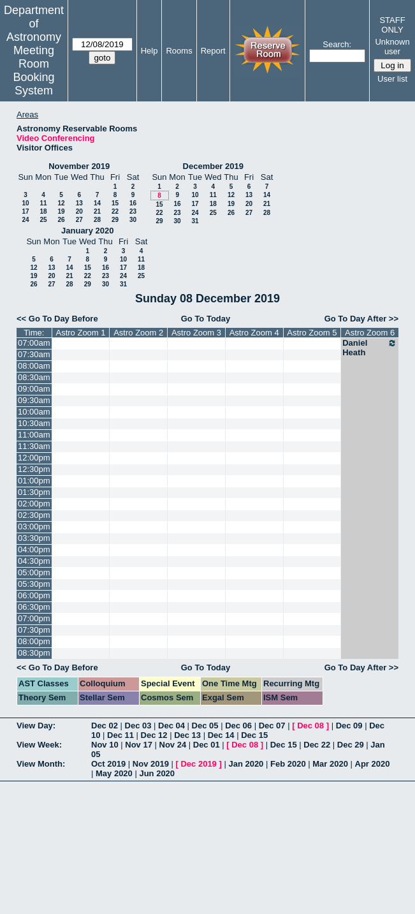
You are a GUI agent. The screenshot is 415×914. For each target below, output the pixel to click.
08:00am (34, 366)
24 (25, 219)
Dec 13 (187, 735)
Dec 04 (171, 725)
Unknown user (392, 46)
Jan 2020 (245, 764)
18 (43, 211)
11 (43, 203)
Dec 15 (254, 735)
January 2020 (87, 230)
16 (132, 203)
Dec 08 (310, 725)
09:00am (34, 389)
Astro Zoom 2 (138, 332)
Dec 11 (120, 735)
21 (97, 211)
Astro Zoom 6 (370, 332)
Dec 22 (316, 744)
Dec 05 (205, 725)
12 (60, 203)
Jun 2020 (157, 773)
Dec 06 (238, 725)
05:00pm (34, 572)
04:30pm (34, 561)
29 (115, 219)
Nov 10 (105, 744)
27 (79, 219)
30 (132, 219)
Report (213, 50)
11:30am (34, 446)
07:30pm (34, 630)
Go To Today (206, 318)
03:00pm (34, 526)
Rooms (179, 50)
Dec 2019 (198, 764)
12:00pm (34, 457)
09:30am (34, 400)
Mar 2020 (330, 764)
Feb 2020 (288, 764)
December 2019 (213, 166)
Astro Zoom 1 (80, 332)
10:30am (34, 423)
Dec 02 (104, 725)
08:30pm (34, 653)
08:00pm (34, 641)
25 (43, 219)
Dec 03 (138, 725)
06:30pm (34, 607)
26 (60, 219)
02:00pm (34, 503)
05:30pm (34, 584)
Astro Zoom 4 (254, 332)
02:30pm (34, 515)
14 (97, 203)
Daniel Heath (369, 347)
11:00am (34, 434)
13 (79, 203)
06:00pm (34, 595)
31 (194, 221)
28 (97, 219)
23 (132, 211)
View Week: (39, 744)
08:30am (34, 377)
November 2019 (79, 166)
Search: (337, 44)
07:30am (34, 354)
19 (60, 211)
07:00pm (34, 618)
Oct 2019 (108, 764)
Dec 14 (221, 735)
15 (115, 203)
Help (149, 50)
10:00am (34, 411)
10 (25, 203)
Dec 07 (272, 725)
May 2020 (114, 773)
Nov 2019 (151, 764)
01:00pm (34, 480)
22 (115, 211)
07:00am (34, 343)
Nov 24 (173, 744)
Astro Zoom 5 (312, 332)
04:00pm (34, 549)
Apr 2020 (372, 764)
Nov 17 (138, 744)
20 (79, 211)
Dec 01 (206, 744)
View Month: (41, 764)
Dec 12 (154, 735)
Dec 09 (349, 725)
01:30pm (34, 492)
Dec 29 (350, 744)
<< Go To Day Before (57, 318)
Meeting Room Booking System (33, 70)
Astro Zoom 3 (196, 332)
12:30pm (34, 469)
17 (25, 211)
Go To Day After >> (361, 318)
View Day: (36, 725)
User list (392, 79)
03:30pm (34, 538)
